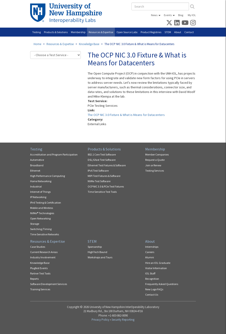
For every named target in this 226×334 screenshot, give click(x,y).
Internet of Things (40, 191)
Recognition (152, 278)
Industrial (36, 186)
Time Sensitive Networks (44, 234)
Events (168, 15)
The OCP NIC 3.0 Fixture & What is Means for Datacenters (126, 115)
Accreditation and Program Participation (54, 154)
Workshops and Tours (100, 257)
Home (37, 44)
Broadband (36, 165)
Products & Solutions (56, 32)
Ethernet (35, 170)
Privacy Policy (100, 320)
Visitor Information (156, 268)
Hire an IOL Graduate (157, 263)
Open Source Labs (126, 32)
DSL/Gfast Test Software (102, 159)
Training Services (40, 289)
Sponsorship (95, 246)
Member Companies (157, 154)
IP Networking (38, 197)
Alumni (149, 257)
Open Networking (40, 218)
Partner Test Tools (40, 273)
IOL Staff (150, 273)
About (177, 32)
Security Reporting (123, 320)
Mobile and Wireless (41, 208)
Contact (189, 32)
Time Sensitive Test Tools (102, 191)
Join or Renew (153, 165)
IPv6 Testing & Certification (45, 202)
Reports (34, 278)
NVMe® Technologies (42, 213)
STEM (168, 32)
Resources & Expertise (101, 32)
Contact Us (151, 294)
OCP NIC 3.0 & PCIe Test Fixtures (106, 186)
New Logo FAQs (154, 289)
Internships (151, 246)
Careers (149, 252)
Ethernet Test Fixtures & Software (107, 165)
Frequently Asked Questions (161, 284)
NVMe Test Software (99, 181)
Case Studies (37, 246)
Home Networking (40, 181)
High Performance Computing (47, 176)
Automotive (37, 159)
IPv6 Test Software (98, 170)
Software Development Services (48, 284)
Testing (36, 32)
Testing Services (154, 170)
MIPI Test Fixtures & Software (104, 176)
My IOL (192, 15)
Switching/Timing (41, 229)
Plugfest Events (39, 268)
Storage (34, 223)
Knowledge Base (89, 44)
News (154, 15)
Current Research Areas (44, 252)
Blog (180, 15)
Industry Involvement (42, 257)
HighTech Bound (97, 252)
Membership (78, 32)
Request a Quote (155, 159)
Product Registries (151, 32)
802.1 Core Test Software (102, 154)
